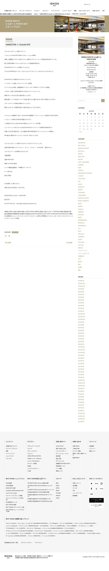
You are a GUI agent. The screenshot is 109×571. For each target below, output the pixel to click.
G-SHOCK (80, 176)
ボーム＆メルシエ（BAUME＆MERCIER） (16, 536)
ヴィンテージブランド (25, 11)
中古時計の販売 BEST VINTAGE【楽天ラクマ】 (39, 499)
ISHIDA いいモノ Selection (34, 458)
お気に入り (93, 4)
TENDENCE (81, 237)
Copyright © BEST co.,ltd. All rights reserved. (94, 557)
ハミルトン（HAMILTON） (34, 536)
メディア (58, 478)
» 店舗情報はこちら (91, 92)
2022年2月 (81, 341)
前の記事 (8, 242)
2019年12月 (81, 413)
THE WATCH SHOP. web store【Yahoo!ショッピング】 (40, 486)
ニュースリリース (77, 493)
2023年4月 (81, 303)
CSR (74, 490)
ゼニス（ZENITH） (21, 528)
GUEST (58, 498)
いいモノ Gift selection (33, 461)
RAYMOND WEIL (82, 220)
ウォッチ (29, 448)
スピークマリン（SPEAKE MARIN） (84, 531)
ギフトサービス (60, 461)
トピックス (9, 458)
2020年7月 (81, 394)
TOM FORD (81, 242)
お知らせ (80, 248)
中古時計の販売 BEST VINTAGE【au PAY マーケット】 (40, 495)
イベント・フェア (67, 11)
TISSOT (80, 239)
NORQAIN (81, 212)
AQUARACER (81, 143)
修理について (59, 471)
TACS (79, 231)
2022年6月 (81, 330)
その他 (29, 471)
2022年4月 (81, 336)
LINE (91, 494)
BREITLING (81, 156)
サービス (75, 488)
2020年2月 (81, 408)
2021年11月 (81, 350)
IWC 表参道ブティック (11, 502)
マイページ (87, 4)
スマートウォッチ (32, 451)
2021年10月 (81, 352)
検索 (102, 4)
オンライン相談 (77, 451)
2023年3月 (81, 305)
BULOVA (80, 159)
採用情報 (75, 495)
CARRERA (81, 165)
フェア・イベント (82, 250)
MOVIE (57, 488)
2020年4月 (81, 402)
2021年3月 (81, 372)
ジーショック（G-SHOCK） (48, 536)
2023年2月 (81, 308)
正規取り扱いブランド (10, 11)
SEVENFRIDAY (82, 226)
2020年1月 (81, 410)
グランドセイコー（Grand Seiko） (43, 531)
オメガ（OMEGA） (44, 526)
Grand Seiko (81, 178)
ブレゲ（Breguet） (53, 523)
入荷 (79, 259)
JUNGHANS (81, 192)
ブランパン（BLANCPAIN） (66, 523)
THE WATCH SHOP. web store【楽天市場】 (38, 483)
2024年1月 (81, 281)
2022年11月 (81, 316)
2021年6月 (81, 363)
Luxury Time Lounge (11, 493)
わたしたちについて (84, 11)
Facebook (5, 236)
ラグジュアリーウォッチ (33, 446)
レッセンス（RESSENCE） (12, 533)
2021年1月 (81, 377)
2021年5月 (81, 366)
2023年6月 (81, 297)
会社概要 (75, 485)
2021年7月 (81, 361)
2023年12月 (81, 283)
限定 (79, 270)
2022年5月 (81, 333)
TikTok (101, 489)
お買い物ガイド (61, 441)
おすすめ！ (81, 245)
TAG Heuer (81, 234)
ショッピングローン (61, 451)
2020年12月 (81, 380)
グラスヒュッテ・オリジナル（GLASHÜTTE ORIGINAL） (19, 531)
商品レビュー (92, 451)
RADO (79, 217)
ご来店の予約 (76, 448)
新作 (79, 264)
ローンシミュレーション (62, 453)
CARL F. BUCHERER (83, 162)
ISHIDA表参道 (9, 485)
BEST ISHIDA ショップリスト (15, 478)
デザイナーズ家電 (32, 463)
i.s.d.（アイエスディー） (33, 468)
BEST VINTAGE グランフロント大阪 (15, 507)
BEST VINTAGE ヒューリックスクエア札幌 (15, 510)
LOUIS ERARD (82, 195)
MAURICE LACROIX (83, 198)
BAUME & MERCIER (83, 148)
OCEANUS (81, 214)
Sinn (79, 228)
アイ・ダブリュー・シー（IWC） (85, 526)
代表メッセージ (77, 483)
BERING (80, 154)
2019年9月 (81, 421)
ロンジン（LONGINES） (25, 533)
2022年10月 (81, 319)
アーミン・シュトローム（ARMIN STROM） (63, 531)
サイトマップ (38, 542)
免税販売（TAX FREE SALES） (63, 463)
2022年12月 (81, 314)
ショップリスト (55, 11)
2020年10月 (81, 386)
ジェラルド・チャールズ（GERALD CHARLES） (59, 533)
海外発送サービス (60, 466)
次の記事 (69, 242)
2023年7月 (81, 294)
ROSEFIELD (81, 223)
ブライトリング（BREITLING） (57, 526)
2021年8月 (81, 358)
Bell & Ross (81, 151)
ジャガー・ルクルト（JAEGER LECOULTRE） (85, 523)
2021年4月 (81, 369)
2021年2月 (81, 374)
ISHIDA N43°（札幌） (11, 488)
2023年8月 (81, 292)
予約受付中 (81, 256)
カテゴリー (46, 11)
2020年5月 (81, 399)
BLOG (96, 483)
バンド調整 (59, 468)
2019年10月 (81, 419)
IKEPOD (80, 190)
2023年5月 (81, 300)
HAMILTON (9, 39)
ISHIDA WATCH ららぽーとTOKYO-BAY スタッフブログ (55, 14)
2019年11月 (81, 416)
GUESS (80, 184)
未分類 (80, 267)
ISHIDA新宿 (9, 483)
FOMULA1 (81, 170)
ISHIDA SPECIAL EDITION (34, 456)
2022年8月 (81, 325)
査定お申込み (76, 457)
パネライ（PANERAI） (72, 526)
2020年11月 (81, 383)
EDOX (79, 167)
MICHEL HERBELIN (83, 201)
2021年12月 (81, 347)
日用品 (29, 466)
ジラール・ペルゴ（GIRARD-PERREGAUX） (52, 528)
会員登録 (91, 446)
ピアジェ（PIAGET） (69, 528)
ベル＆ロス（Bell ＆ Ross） (93, 533)
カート (97, 4)
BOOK (57, 485)
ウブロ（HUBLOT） (10, 528)
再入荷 (80, 261)
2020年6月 (81, 397)
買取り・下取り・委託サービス (79, 454)
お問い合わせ (96, 11)
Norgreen (80, 209)
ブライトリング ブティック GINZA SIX (14, 498)
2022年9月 (81, 322)
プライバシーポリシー (26, 542)
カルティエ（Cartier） (11, 523)
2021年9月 (81, 355)
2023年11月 (81, 286)
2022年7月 (81, 327)
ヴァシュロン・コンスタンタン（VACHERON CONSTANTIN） (33, 523)
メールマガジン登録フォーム (96, 500)
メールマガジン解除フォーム (96, 505)
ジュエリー (37, 11)
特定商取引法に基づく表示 (11, 542)
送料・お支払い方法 (61, 448)
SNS (103, 11)
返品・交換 (58, 458)
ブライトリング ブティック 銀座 (14, 495)
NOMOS (80, 206)
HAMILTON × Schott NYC (18, 44)
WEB (57, 483)
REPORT (58, 495)
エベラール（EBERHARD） (79, 533)
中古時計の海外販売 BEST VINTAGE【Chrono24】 (39, 501)
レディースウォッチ (83, 253)
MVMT (79, 203)
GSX (79, 181)
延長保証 (58, 456)
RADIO (57, 490)
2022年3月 (81, 339)
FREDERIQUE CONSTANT (85, 173)
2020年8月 (81, 391)
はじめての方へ (60, 446)
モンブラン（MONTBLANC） (40, 533)
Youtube (91, 483)
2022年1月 (81, 344)
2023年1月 (81, 311)
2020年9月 (81, 388)
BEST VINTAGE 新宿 (11, 504)
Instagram (9, 236)
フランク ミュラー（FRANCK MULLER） (28, 526)
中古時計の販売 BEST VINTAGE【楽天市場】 (38, 492)
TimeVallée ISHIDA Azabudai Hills (14, 490)
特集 (75, 11)
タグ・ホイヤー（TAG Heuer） (34, 528)
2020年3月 (81, 405)
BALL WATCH (82, 145)
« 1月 (80, 132)
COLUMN (58, 493)
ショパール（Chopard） (11, 526)
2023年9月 (81, 289)
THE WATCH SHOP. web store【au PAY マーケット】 (40, 489)
